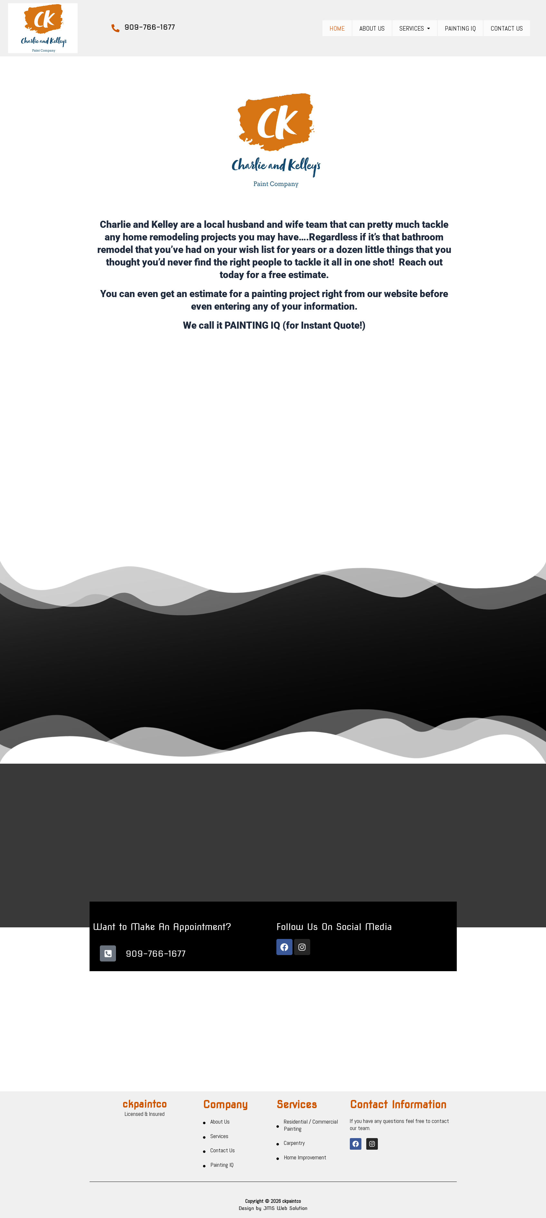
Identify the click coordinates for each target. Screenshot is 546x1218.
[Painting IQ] (204, 1174)
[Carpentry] (277, 1152)
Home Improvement (305, 1165)
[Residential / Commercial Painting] (277, 1134)
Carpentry (294, 1151)
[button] (414, 28)
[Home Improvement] (277, 1166)
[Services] (204, 1145)
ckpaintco (144, 1111)
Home (337, 28)
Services (414, 28)
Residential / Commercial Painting (311, 1133)
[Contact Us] (204, 1159)
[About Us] (204, 1131)
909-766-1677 (149, 27)
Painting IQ (460, 28)
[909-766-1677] (115, 28)
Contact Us (507, 28)
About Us (372, 28)
